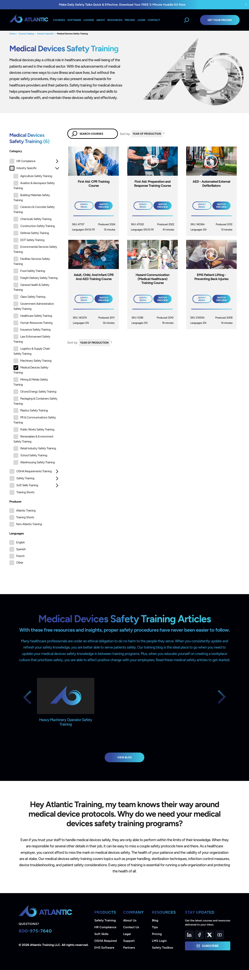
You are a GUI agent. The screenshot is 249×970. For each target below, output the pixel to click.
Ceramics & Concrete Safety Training (34, 209)
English (20, 542)
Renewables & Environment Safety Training (33, 438)
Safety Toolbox (162, 947)
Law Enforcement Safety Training (31, 338)
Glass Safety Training (29, 296)
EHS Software (104, 947)
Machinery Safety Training (32, 360)
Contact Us (131, 927)
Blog (155, 920)
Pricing (157, 934)
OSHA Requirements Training (31, 471)
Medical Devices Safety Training (72, 33)
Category (15, 151)
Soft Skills (101, 934)
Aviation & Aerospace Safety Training (34, 185)
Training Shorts (22, 492)
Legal (127, 934)
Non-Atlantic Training (29, 524)
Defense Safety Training (31, 233)
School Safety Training (30, 455)
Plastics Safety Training (30, 410)
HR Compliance (22, 161)
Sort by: (125, 133)
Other (19, 562)
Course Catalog (26, 33)
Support (129, 941)
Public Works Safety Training (33, 429)
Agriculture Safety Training (32, 176)
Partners (129, 947)
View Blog (124, 757)
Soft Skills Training (24, 485)
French (20, 556)
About (100, 20)
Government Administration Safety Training (33, 306)
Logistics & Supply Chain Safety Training (31, 350)
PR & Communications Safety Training (34, 419)
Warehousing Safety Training (34, 462)
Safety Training (22, 478)
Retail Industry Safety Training (34, 448)
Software (74, 20)
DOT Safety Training (28, 240)
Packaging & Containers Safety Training (35, 400)
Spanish (21, 549)
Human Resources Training (33, 322)
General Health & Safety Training (31, 287)
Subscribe (207, 946)
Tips (155, 927)
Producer (15, 501)
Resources (114, 20)
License (88, 20)
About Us (129, 920)
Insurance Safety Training (32, 329)
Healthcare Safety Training (32, 315)
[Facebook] (199, 935)
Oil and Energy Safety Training (34, 391)
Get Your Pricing (220, 20)
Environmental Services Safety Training (35, 249)
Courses (59, 20)
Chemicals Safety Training (32, 219)
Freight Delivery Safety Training (35, 278)
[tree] (34, 328)
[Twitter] (209, 935)
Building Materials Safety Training (31, 197)
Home (12, 33)
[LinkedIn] (189, 935)
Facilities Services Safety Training (31, 261)
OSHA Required (105, 941)
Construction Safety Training (34, 226)
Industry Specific (45, 33)
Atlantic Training (25, 510)
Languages (16, 533)
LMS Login (159, 941)
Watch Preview (103, 205)
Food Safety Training (29, 271)
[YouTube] (219, 935)
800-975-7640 (35, 931)
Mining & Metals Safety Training (30, 381)
